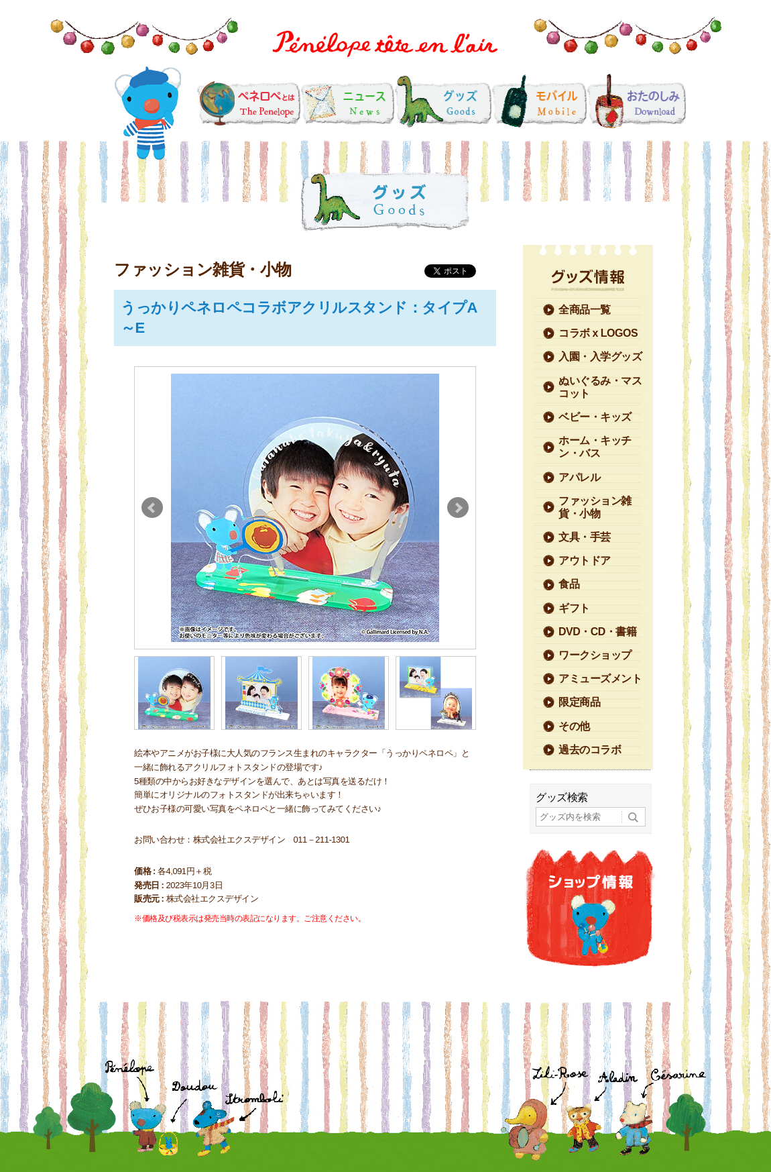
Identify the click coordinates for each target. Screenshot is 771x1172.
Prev (152, 508)
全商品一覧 (584, 309)
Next (458, 508)
